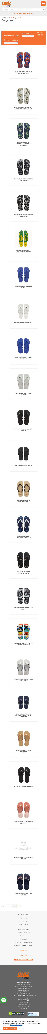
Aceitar (6, 1028)
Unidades (23, 950)
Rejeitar (13, 1028)
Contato (23, 955)
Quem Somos (23, 918)
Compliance (23, 936)
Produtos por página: (11, 40)
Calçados (16, 18)
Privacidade (23, 939)
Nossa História (23, 921)
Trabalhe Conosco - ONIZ (23, 960)
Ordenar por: (26, 33)
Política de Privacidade (16, 1025)
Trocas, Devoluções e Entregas (23, 942)
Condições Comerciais (23, 932)
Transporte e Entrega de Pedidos (23, 946)
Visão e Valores (23, 924)
